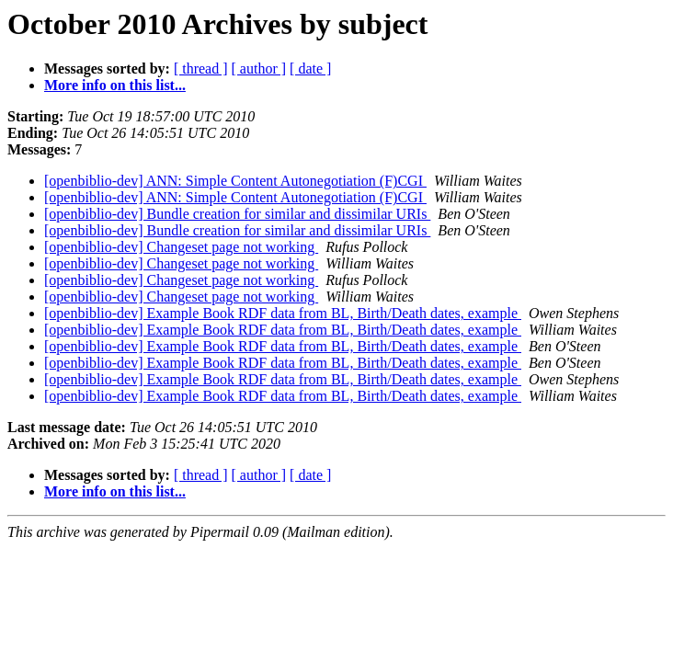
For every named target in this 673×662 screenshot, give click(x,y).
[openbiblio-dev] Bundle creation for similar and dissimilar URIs (237, 214)
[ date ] (310, 68)
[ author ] (259, 68)
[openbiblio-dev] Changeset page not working (181, 247)
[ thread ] (201, 68)
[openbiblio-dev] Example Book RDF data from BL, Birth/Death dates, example (282, 313)
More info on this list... (115, 85)
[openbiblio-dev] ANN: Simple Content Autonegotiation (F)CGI (235, 180)
